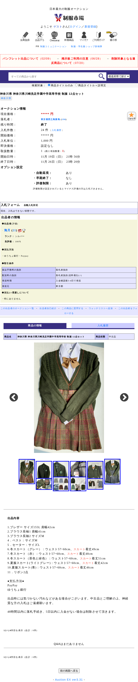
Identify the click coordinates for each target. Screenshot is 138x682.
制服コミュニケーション (53, 46)
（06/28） (82, 58)
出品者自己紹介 (48, 308)
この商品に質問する (72, 308)
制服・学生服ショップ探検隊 (86, 46)
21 (14, 230)
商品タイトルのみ (60, 85)
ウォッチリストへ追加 (101, 308)
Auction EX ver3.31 (69, 679)
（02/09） (27, 58)
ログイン (76, 26)
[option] (69, 397)
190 (64, 119)
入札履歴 (56, 130)
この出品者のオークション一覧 (17, 308)
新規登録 (91, 26)
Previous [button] (14, 398)
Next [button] (124, 398)
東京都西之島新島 (50, 119)
